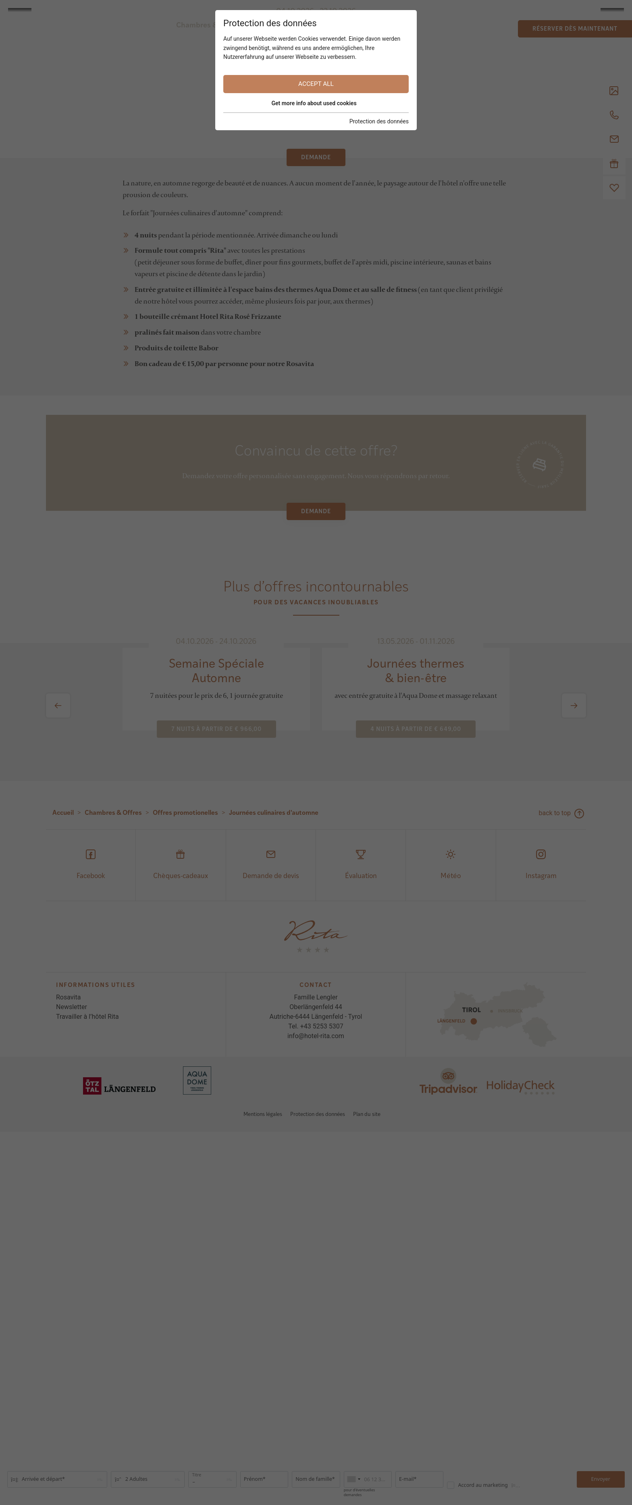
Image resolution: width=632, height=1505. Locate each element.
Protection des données (379, 121)
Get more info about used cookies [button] (313, 103)
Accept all (316, 83)
